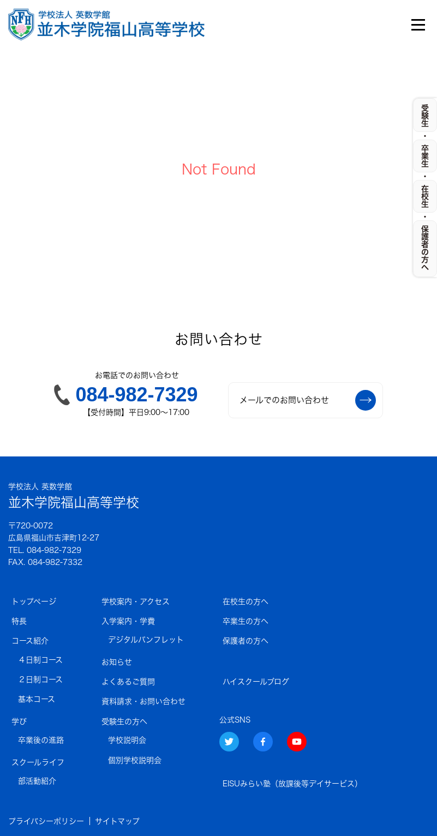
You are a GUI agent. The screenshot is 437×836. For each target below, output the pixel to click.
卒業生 (425, 156)
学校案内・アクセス (135, 601)
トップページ (33, 601)
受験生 (425, 115)
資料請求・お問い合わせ (143, 701)
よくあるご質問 (128, 681)
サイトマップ (117, 821)
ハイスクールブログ (256, 681)
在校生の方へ (245, 601)
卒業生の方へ (245, 621)
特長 (19, 621)
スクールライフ (37, 762)
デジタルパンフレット (146, 639)
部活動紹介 (37, 781)
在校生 (425, 196)
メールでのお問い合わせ (308, 400)
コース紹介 (30, 641)
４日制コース (40, 660)
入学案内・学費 (128, 621)
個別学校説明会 (134, 760)
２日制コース (40, 679)
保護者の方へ (245, 641)
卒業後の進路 (41, 740)
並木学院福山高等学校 (73, 495)
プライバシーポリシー (46, 821)
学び (19, 721)
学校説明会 (127, 740)
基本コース (36, 699)
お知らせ (116, 662)
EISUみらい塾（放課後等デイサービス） (292, 783)
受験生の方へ (124, 721)
